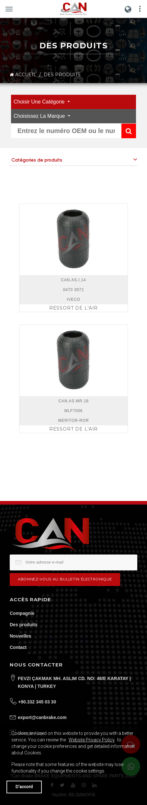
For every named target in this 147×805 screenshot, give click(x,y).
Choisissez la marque (40, 116)
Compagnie (22, 613)
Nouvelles (20, 636)
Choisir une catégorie (40, 101)
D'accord (24, 786)
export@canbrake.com (42, 717)
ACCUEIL (23, 74)
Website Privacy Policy (92, 739)
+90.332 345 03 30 (37, 701)
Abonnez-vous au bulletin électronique (65, 579)
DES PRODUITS (62, 75)
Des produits (24, 624)
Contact (18, 647)
